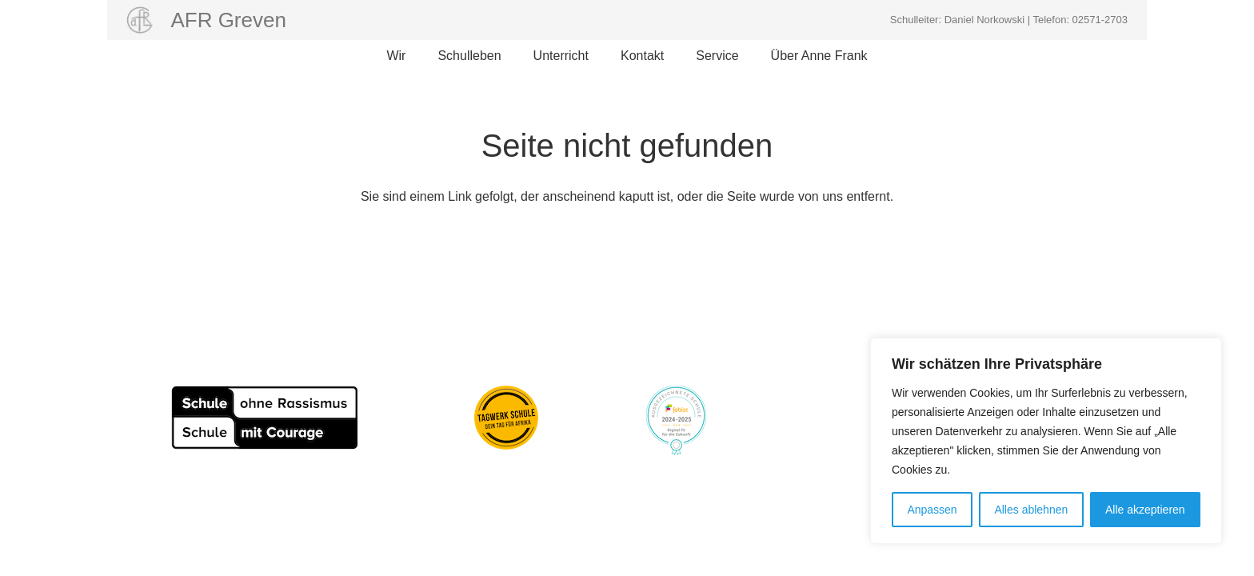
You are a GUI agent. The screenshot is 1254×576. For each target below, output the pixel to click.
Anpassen (931, 509)
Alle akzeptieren (1145, 509)
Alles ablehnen (1031, 509)
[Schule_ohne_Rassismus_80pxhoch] (264, 418)
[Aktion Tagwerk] (506, 418)
